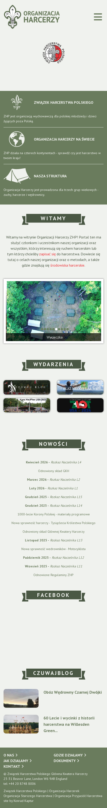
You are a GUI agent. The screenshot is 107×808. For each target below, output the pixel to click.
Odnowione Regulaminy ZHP (53, 575)
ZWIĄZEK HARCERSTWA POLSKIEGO (48, 102)
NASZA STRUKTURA (35, 176)
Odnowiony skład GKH (53, 471)
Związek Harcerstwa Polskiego (25, 791)
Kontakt (12, 766)
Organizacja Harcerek (64, 791)
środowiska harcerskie (67, 265)
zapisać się (47, 254)
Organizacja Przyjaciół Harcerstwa (78, 796)
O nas (9, 755)
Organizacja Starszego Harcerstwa (28, 796)
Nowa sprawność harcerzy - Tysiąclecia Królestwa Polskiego (53, 523)
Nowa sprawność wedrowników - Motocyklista (53, 549)
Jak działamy (16, 760)
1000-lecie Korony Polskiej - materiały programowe (53, 514)
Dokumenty (65, 760)
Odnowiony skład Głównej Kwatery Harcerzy (54, 531)
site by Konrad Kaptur (19, 801)
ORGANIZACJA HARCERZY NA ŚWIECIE (49, 139)
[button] (42, 329)
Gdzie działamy (68, 755)
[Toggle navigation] (89, 17)
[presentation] (9, 308)
